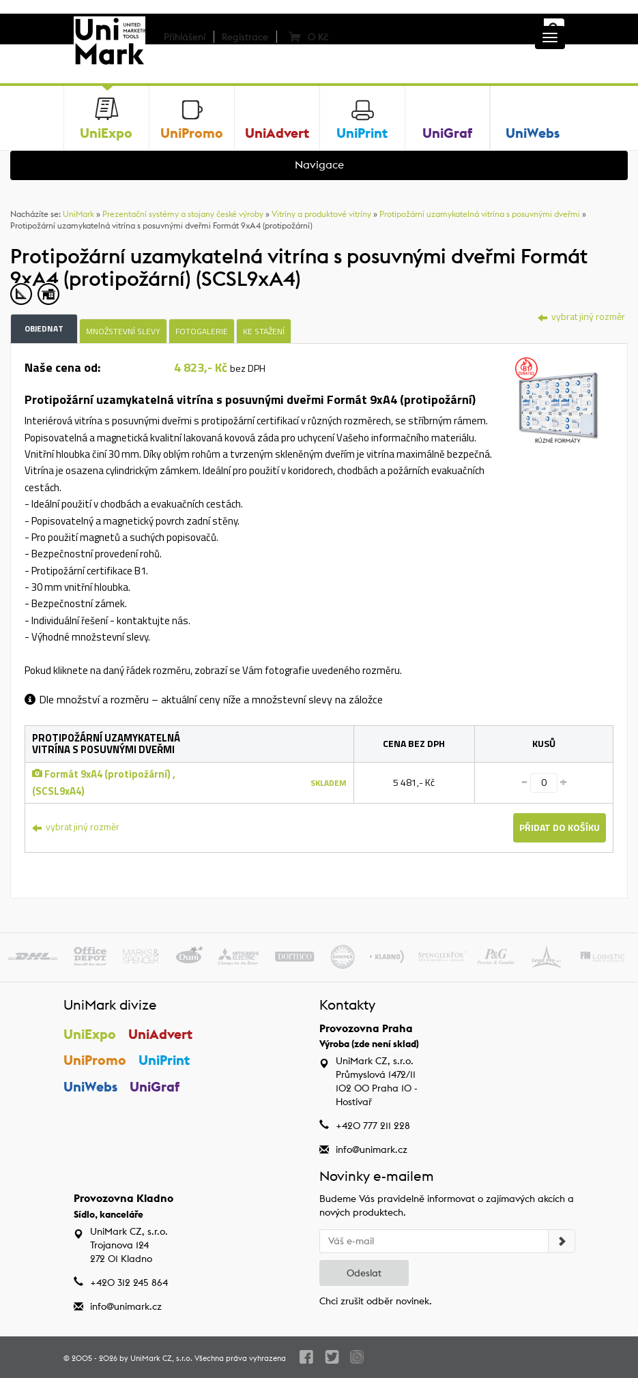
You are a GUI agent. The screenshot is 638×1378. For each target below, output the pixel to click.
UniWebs (90, 1086)
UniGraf (155, 1086)
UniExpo (89, 1033)
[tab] (557, 399)
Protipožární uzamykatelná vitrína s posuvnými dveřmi (479, 214)
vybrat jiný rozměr (581, 316)
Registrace (245, 36)
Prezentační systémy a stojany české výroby (182, 214)
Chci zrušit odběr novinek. (375, 1300)
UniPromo (94, 1059)
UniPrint (164, 1059)
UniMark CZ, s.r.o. (161, 1358)
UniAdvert (161, 1033)
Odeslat (364, 1272)
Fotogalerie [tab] (201, 331)
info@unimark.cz (371, 1149)
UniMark (78, 214)
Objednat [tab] (44, 328)
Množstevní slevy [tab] (123, 331)
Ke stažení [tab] (264, 331)
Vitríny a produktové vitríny (321, 214)
